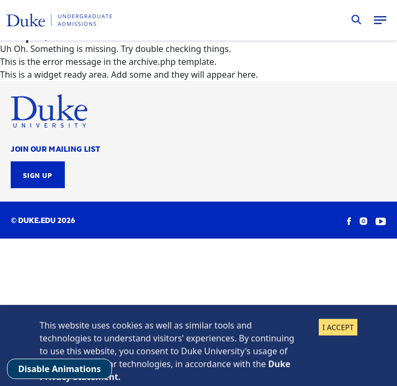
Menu (380, 20)
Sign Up (38, 174)
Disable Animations (59, 369)
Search (356, 20)
